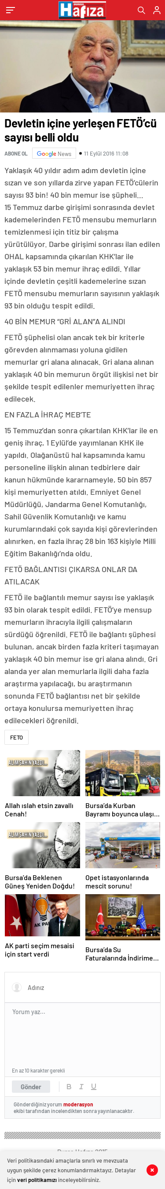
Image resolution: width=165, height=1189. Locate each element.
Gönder (31, 1087)
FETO (16, 737)
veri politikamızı (37, 1179)
